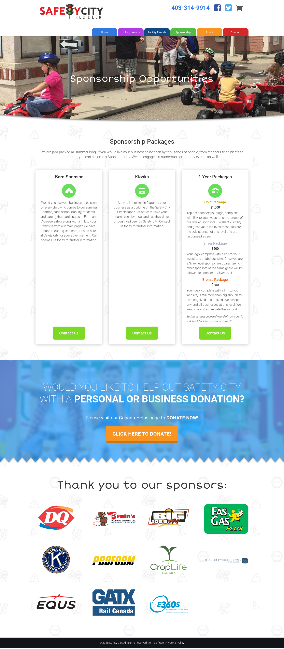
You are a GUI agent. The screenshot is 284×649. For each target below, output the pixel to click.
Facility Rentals (157, 33)
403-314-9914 (190, 12)
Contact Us (68, 334)
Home (104, 33)
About (209, 33)
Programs (131, 33)
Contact (236, 33)
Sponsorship (183, 33)
